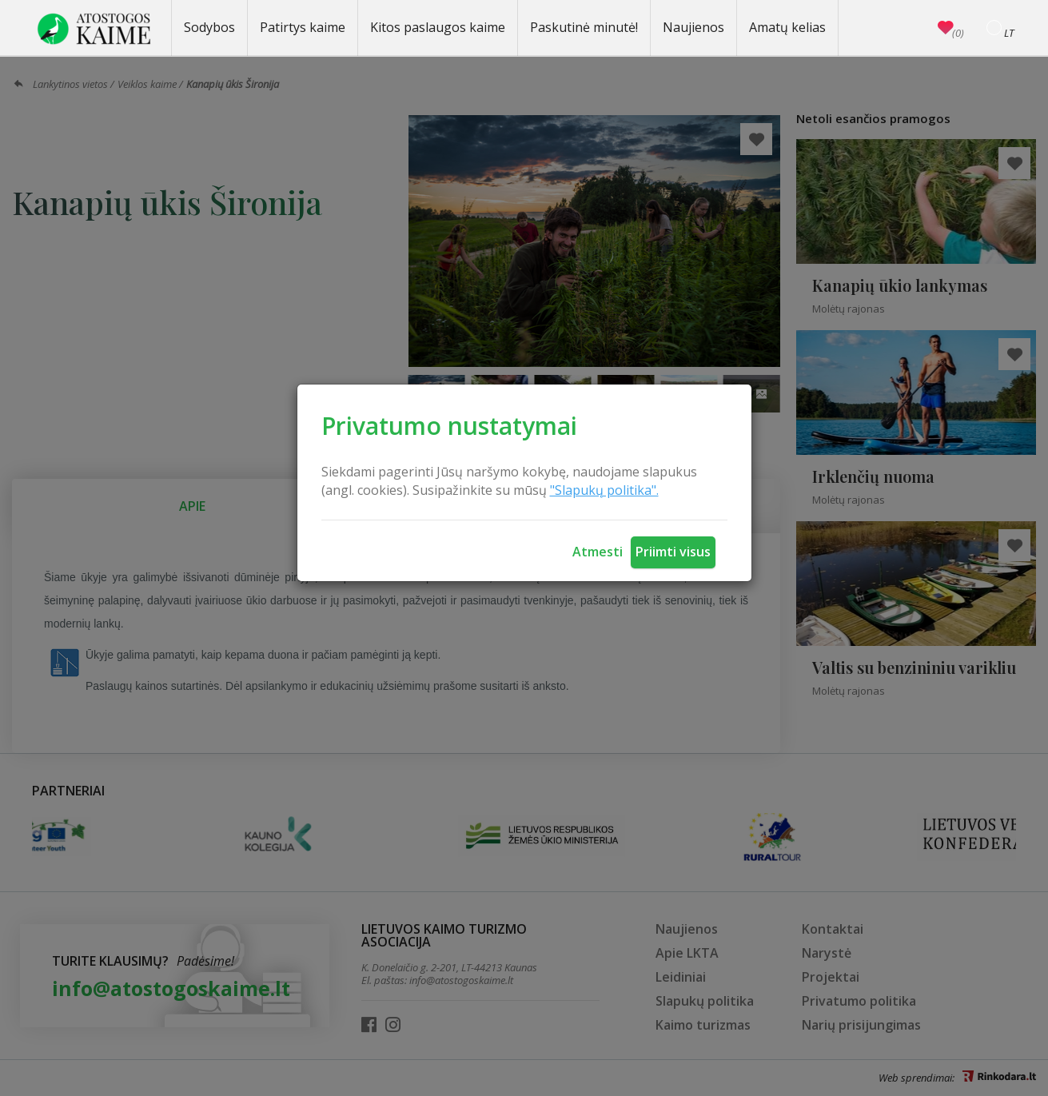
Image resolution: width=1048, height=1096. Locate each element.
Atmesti (597, 551)
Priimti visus (673, 551)
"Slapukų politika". (604, 490)
